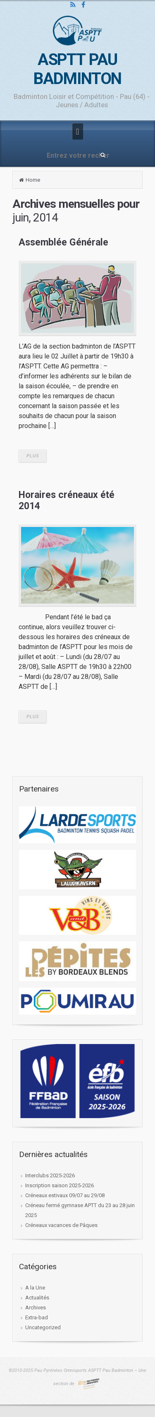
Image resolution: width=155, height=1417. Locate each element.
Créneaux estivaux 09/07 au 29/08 (65, 1195)
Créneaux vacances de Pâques (61, 1225)
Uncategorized (43, 1327)
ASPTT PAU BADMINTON (77, 69)
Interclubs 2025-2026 (50, 1175)
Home (33, 180)
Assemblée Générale (63, 242)
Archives (35, 1307)
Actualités (37, 1297)
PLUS (32, 456)
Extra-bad (36, 1317)
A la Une (35, 1288)
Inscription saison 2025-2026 (59, 1185)
